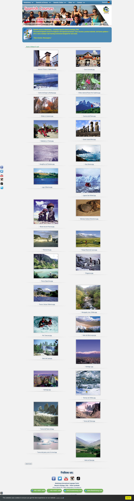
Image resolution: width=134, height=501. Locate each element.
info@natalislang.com (73, 490)
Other (71, 2)
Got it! (128, 498)
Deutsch (106, 2)
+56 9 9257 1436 (38, 490)
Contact (80, 2)
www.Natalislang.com (93, 490)
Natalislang (28, 2)
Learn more (60, 498)
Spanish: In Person (43, 2)
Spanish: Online (59, 2)
